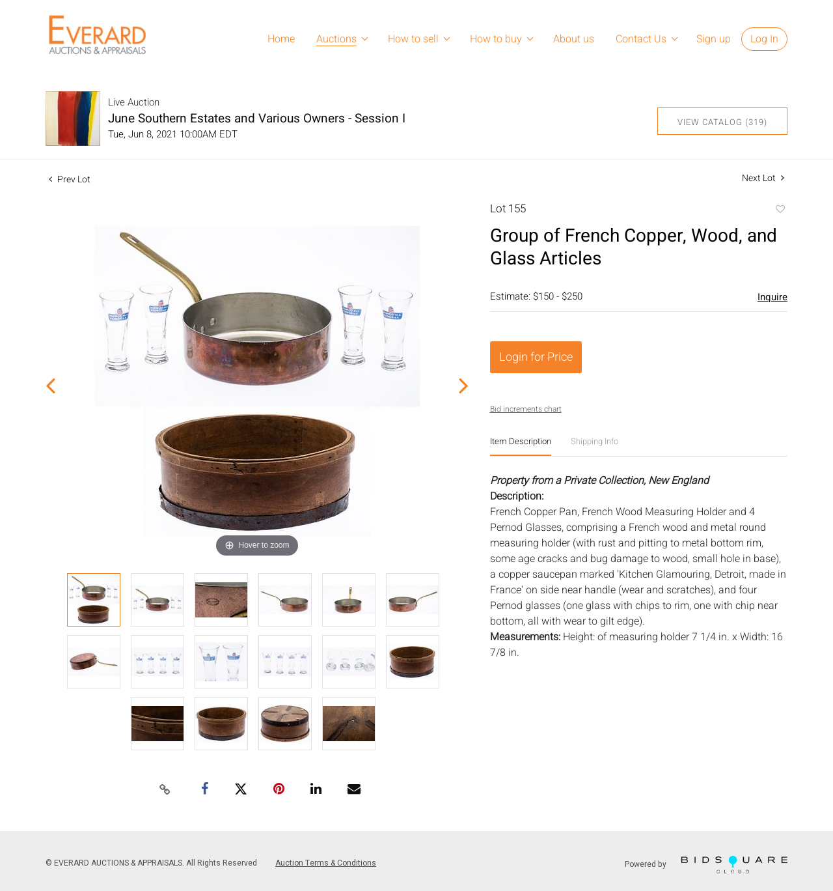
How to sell (413, 39)
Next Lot (763, 178)
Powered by (706, 864)
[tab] (520, 446)
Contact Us (641, 39)
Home (281, 39)
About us (573, 39)
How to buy (496, 39)
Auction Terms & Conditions (325, 863)
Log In (764, 39)
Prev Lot (69, 179)
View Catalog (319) (722, 122)
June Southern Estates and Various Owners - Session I (256, 118)
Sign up (713, 39)
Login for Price (536, 357)
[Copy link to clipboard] (165, 790)
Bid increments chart (526, 409)
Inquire (772, 297)
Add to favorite (779, 210)
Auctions (336, 39)
